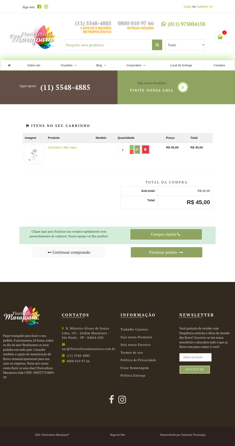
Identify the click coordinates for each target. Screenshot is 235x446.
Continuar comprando (69, 252)
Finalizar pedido (166, 252)
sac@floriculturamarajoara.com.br (89, 347)
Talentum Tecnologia (193, 435)
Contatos (219, 65)
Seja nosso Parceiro (136, 345)
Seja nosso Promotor (136, 337)
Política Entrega (133, 375)
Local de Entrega (181, 65)
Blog (101, 65)
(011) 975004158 (183, 23)
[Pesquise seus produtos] (113, 45)
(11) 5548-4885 (65, 87)
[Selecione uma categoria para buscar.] (185, 45)
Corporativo (135, 65)
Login (187, 6)
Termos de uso (132, 352)
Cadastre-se (204, 6)
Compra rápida (165, 234)
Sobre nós (33, 65)
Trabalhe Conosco (134, 329)
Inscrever (194, 369)
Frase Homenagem (135, 368)
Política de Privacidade (138, 360)
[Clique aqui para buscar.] (157, 45)
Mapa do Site (117, 435)
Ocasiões (69, 65)
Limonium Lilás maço (62, 147)
